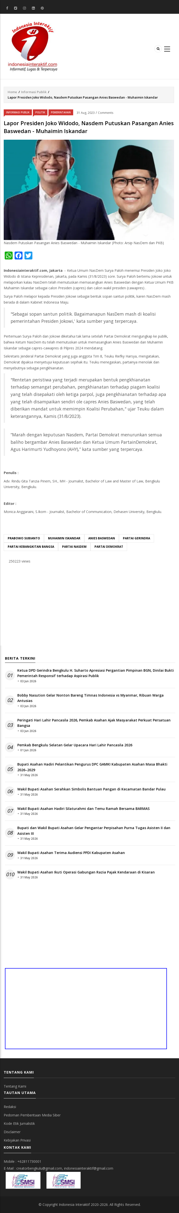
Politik (40, 112)
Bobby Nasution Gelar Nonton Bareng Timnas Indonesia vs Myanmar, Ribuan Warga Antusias (90, 698)
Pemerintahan (61, 112)
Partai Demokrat (108, 547)
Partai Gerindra (136, 538)
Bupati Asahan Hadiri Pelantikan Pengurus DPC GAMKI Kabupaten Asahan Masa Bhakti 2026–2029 (92, 767)
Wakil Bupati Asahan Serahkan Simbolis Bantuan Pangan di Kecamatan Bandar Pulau (91, 789)
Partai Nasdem (74, 547)
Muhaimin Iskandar (64, 538)
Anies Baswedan (101, 538)
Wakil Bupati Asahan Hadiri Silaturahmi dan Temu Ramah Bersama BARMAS (83, 808)
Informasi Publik (33, 92)
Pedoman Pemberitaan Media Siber (32, 1115)
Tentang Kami (15, 1086)
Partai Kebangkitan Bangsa (31, 547)
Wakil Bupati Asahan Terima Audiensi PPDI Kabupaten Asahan (71, 852)
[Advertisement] (89, 606)
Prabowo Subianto (24, 538)
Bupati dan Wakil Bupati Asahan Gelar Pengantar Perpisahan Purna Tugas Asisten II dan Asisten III (93, 830)
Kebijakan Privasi (17, 1140)
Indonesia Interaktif (74, 1204)
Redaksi (10, 1106)
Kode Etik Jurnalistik (19, 1123)
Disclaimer (12, 1131)
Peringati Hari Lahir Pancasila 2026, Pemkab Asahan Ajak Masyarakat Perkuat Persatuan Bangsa (94, 723)
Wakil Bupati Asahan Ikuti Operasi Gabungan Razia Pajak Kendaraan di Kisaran (86, 872)
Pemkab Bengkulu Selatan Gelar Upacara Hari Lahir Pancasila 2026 (74, 745)
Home (12, 92)
